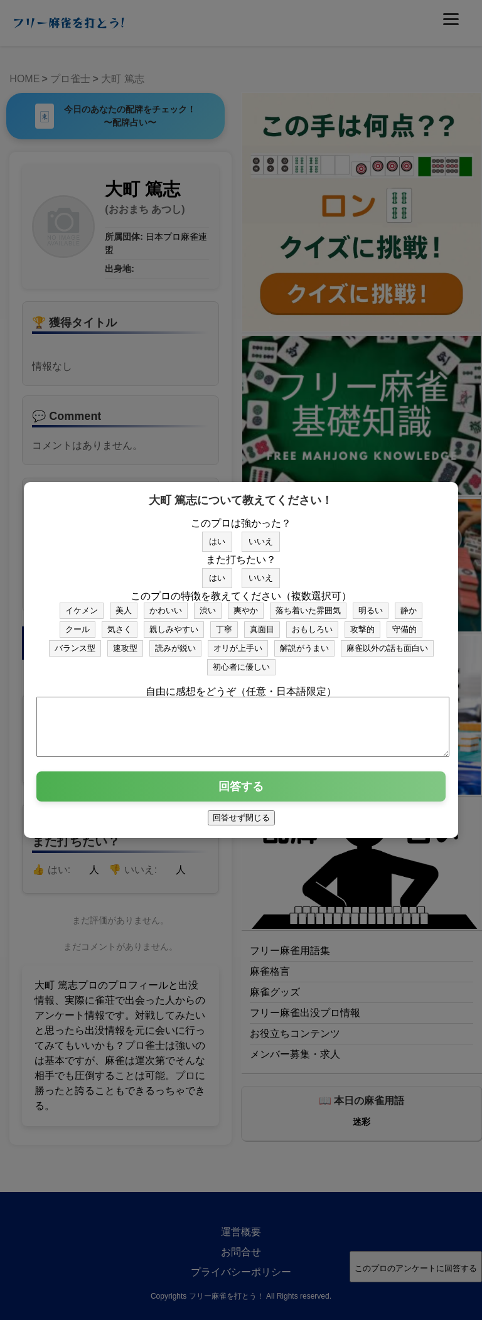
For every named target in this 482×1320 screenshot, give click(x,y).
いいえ (261, 535)
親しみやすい (173, 623)
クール (77, 623)
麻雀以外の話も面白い (387, 642)
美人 (123, 604)
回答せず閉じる (241, 823)
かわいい (165, 604)
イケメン (81, 604)
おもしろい (312, 623)
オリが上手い (237, 642)
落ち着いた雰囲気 (308, 604)
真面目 (262, 623)
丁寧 (224, 623)
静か (408, 604)
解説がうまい (304, 642)
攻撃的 (362, 623)
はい (217, 535)
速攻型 (125, 642)
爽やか (245, 604)
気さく (119, 623)
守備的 (404, 623)
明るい (370, 604)
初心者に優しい (241, 661)
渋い (208, 604)
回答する (241, 792)
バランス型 (75, 642)
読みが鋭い (175, 642)
